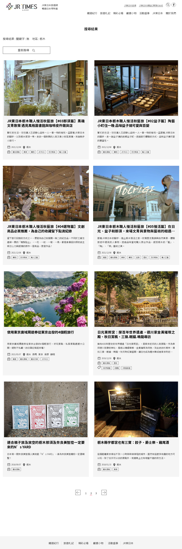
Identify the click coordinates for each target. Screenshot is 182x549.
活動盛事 (144, 13)
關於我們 (171, 13)
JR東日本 (157, 13)
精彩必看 (118, 13)
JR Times (21, 7)
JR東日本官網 (130, 5)
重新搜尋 (15, 50)
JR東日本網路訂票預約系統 (151, 5)
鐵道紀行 (92, 13)
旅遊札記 (105, 13)
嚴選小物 (131, 13)
